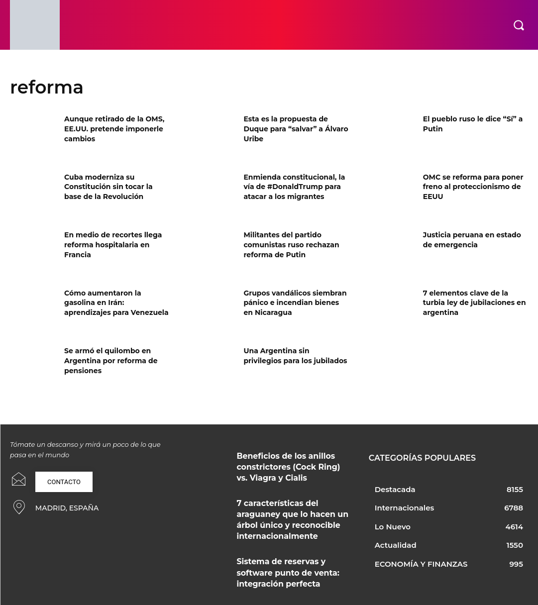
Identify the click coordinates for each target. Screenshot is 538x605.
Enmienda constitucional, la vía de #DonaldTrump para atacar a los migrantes (294, 187)
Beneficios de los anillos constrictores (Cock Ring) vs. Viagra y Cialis (283, 464)
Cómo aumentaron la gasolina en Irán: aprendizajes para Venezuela (116, 303)
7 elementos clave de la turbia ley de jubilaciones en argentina (474, 303)
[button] (518, 24)
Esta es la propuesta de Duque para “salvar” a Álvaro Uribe (295, 128)
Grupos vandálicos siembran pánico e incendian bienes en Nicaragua (294, 303)
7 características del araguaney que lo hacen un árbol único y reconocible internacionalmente (289, 510)
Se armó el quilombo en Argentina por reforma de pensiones (110, 360)
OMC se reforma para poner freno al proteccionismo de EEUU (473, 187)
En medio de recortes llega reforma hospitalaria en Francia (113, 244)
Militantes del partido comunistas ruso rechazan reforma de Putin (291, 244)
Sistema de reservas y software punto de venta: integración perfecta (287, 556)
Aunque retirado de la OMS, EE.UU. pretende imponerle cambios (114, 128)
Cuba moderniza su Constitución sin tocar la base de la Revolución (108, 187)
